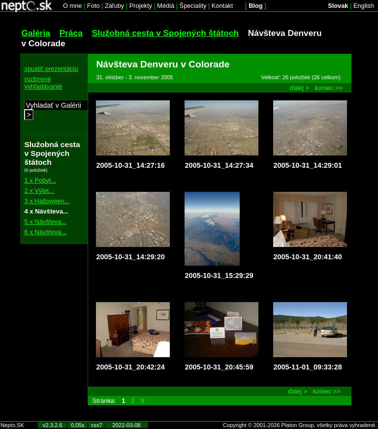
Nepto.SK (12, 425)
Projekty (140, 5)
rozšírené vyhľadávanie (43, 82)
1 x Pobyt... (40, 180)
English (363, 5)
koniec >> (329, 88)
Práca (71, 33)
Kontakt (222, 5)
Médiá (165, 5)
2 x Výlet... (39, 190)
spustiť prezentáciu (51, 68)
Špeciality (193, 5)
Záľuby (114, 5)
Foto (93, 5)
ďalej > (299, 88)
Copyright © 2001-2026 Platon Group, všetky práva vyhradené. (300, 425)
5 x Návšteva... (45, 221)
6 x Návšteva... (45, 232)
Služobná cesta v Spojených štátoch (165, 33)
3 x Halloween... (46, 201)
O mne (72, 5)
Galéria (35, 33)
